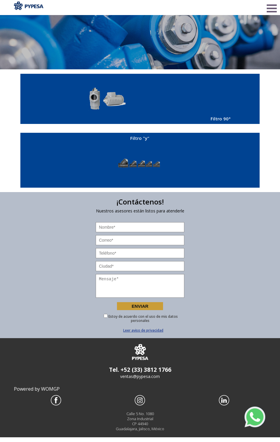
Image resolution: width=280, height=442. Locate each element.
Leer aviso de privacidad (143, 335)
